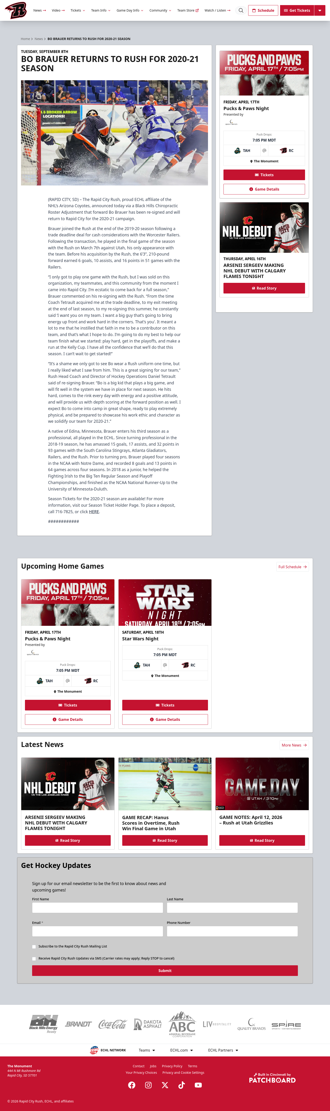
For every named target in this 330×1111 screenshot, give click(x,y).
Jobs (153, 1066)
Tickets (78, 10)
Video (58, 10)
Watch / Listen (218, 10)
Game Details (264, 189)
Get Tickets (297, 10)
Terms (192, 1066)
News (39, 10)
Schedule (263, 10)
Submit (165, 973)
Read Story (264, 288)
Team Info (101, 10)
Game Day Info (130, 10)
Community (161, 10)
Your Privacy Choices (141, 1072)
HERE (94, 511)
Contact (139, 1066)
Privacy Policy (172, 1066)
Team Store (188, 10)
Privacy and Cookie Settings (183, 1072)
